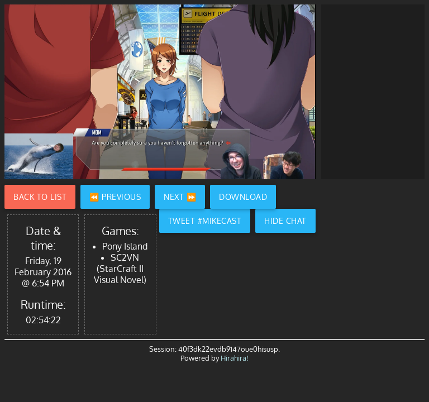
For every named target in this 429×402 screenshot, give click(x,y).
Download (243, 197)
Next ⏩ (180, 197)
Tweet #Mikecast (205, 221)
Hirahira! (235, 357)
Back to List (39, 197)
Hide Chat (285, 221)
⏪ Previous (115, 197)
